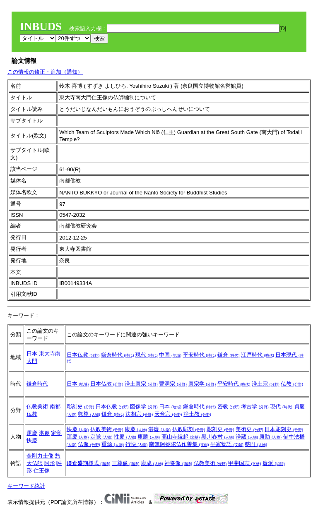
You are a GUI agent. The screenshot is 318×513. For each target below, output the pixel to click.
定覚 (56, 433)
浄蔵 (247, 437)
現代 (146, 355)
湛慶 (44, 433)
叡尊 (89, 414)
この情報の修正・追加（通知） (45, 72)
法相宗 (139, 414)
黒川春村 (217, 437)
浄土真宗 (141, 384)
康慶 (136, 429)
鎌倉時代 (117, 355)
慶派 (274, 463)
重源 (112, 444)
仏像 (89, 444)
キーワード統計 (26, 486)
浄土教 (197, 414)
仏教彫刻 (188, 429)
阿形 (49, 463)
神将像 (178, 463)
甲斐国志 (244, 463)
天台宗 (168, 414)
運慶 (31, 433)
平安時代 (199, 355)
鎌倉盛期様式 (89, 463)
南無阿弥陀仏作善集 (179, 444)
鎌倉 (228, 355)
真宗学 (202, 384)
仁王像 (42, 470)
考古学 (255, 406)
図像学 (144, 406)
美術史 (249, 429)
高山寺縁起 (180, 437)
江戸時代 (257, 355)
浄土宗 (265, 384)
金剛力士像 (39, 456)
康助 (270, 437)
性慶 (125, 437)
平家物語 (226, 444)
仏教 (292, 384)
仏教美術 (37, 406)
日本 (31, 353)
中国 (170, 355)
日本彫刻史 (284, 429)
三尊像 (126, 463)
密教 (228, 406)
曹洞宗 (173, 384)
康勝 (148, 437)
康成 (152, 463)
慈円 (256, 444)
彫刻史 (80, 406)
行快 (136, 444)
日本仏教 (83, 355)
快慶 (31, 440)
